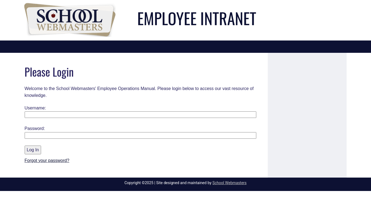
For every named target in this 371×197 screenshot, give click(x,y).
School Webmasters (229, 183)
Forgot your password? (47, 160)
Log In (33, 149)
